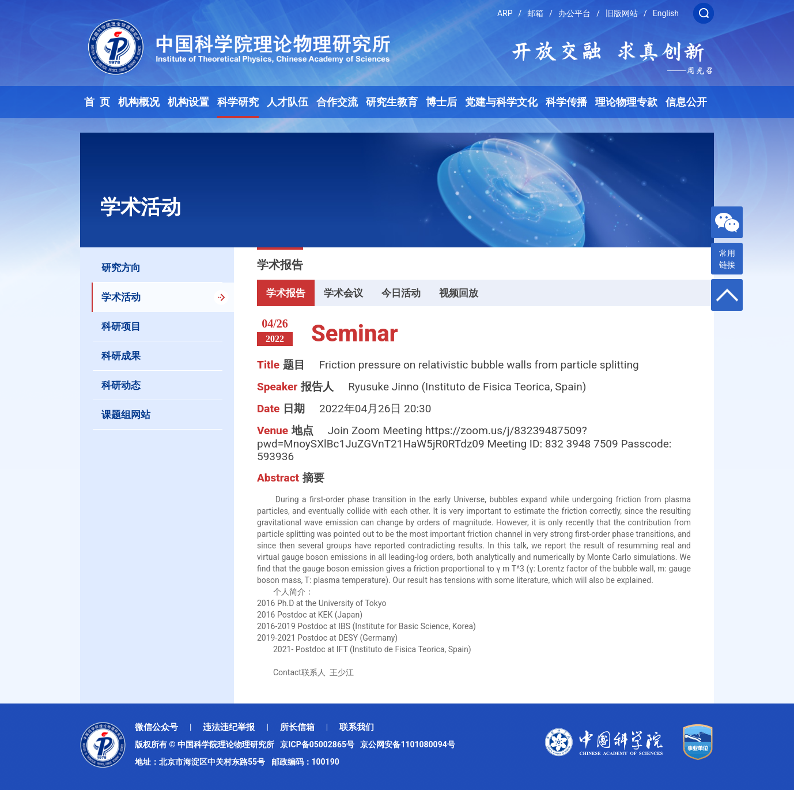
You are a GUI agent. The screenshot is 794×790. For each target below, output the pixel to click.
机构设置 (188, 102)
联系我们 (356, 727)
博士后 (441, 102)
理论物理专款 (626, 102)
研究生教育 (392, 102)
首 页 (97, 102)
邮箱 (535, 13)
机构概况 (139, 102)
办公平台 (574, 13)
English (666, 13)
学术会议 (343, 293)
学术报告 (285, 293)
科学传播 (566, 102)
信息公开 (686, 102)
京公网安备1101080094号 (407, 744)
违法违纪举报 (229, 727)
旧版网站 (622, 13)
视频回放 (458, 293)
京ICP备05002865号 (319, 744)
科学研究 (238, 102)
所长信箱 (297, 727)
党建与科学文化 (501, 102)
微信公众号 (156, 727)
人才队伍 (287, 102)
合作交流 (337, 102)
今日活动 (401, 293)
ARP (505, 13)
